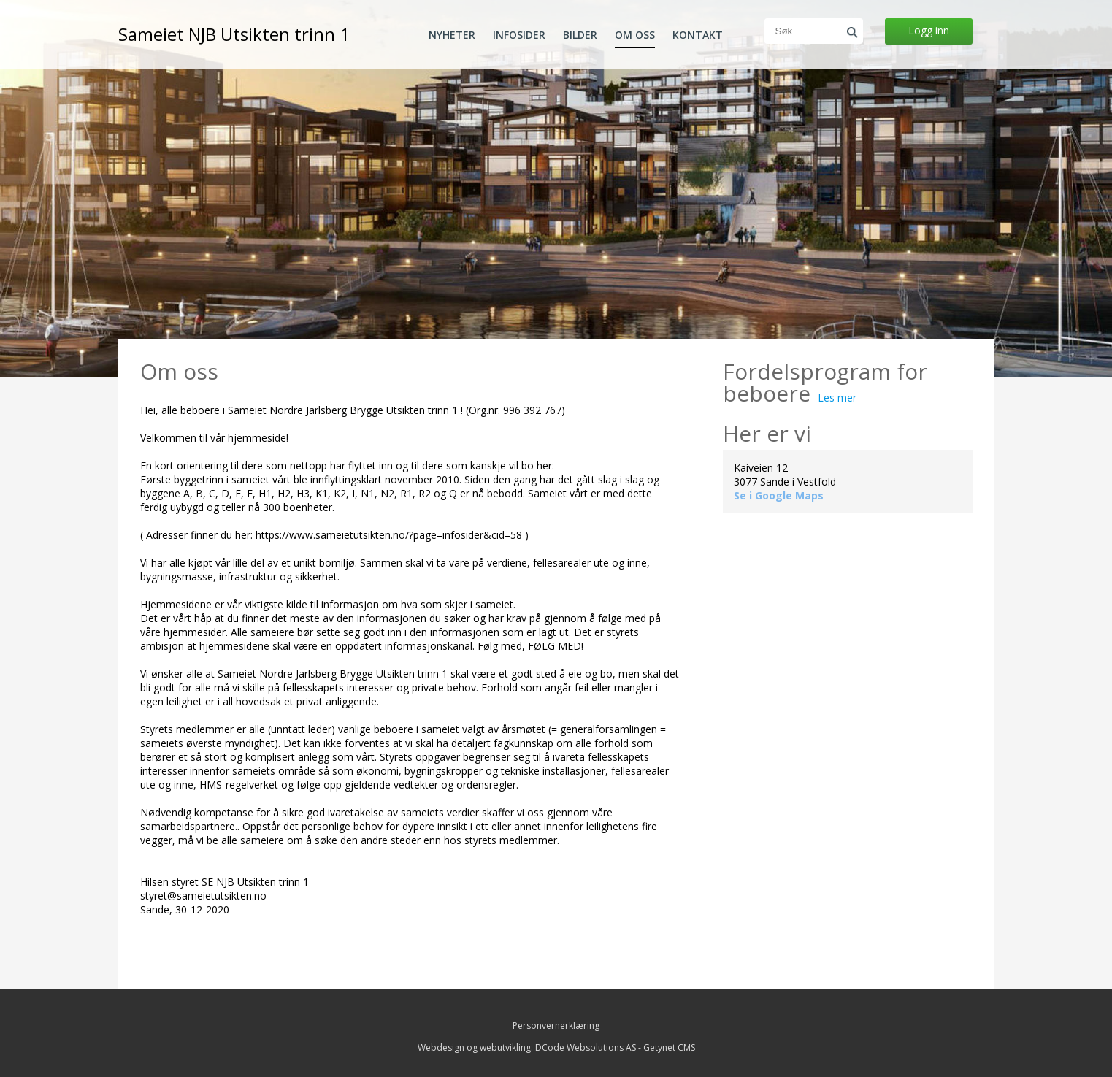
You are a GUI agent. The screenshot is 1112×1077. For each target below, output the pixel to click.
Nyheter (452, 35)
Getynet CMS (669, 1047)
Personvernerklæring (556, 1025)
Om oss (635, 35)
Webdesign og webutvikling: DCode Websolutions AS (527, 1047)
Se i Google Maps (779, 495)
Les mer (837, 398)
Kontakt (697, 35)
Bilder (580, 35)
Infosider (519, 35)
